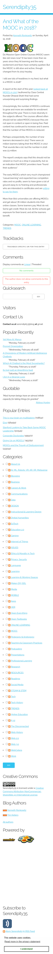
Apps (13, 601)
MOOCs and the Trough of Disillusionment (23, 445)
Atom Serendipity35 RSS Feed (20, 931)
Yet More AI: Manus (12, 339)
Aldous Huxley (43, 402)
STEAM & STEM (18, 690)
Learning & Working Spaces (24, 577)
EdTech (14, 523)
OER (13, 607)
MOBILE (15, 595)
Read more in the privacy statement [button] (22, 941)
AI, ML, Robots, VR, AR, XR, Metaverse (29, 470)
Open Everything (19, 613)
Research (15, 666)
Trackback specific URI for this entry (26, 247)
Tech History (17, 702)
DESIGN (15, 506)
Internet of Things (19, 541)
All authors (8, 822)
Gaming (15, 535)
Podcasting (16, 649)
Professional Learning (21, 661)
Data (13, 500)
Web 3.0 (15, 744)
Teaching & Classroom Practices (26, 643)
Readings (15, 678)
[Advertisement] (26, 874)
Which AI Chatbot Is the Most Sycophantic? (24, 363)
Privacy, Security (19, 559)
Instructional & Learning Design (26, 511)
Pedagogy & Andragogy (22, 637)
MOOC (17, 225)
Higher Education (19, 714)
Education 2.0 (17, 529)
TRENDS (7, 228)
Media (14, 589)
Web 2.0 (15, 738)
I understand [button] (26, 949)
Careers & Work (18, 488)
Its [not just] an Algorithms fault (18, 370)
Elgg (5, 422)
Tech (13, 696)
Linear (27, 264)
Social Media (17, 684)
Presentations (17, 655)
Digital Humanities (20, 517)
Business (15, 482)
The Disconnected (20, 726)
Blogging (15, 476)
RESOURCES (17, 672)
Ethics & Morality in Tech (23, 553)
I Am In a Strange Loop (14, 377)
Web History (17, 732)
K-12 (13, 720)
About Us (15, 464)
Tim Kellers (12, 815)
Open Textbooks (19, 619)
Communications (19, 494)
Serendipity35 (19, 7)
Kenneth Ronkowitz (22, 35)
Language (16, 565)
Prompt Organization (13, 346)
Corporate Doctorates (13, 435)
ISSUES (14, 547)
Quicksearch (14, 288)
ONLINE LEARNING (31, 225)
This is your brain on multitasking (19, 418)
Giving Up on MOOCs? (13, 440)
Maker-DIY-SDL (18, 583)
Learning (15, 571)
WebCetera (16, 750)
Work (13, 756)
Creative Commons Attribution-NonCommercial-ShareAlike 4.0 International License (23, 791)
